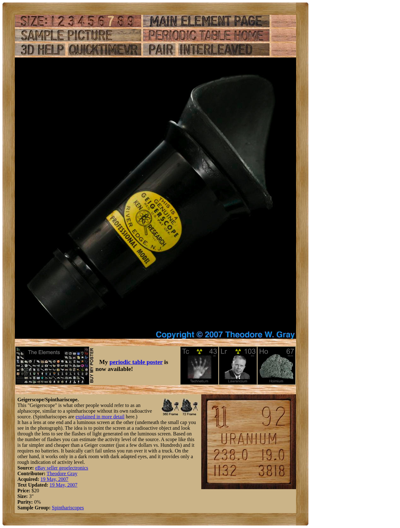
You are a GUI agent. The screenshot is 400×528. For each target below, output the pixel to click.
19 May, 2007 (54, 479)
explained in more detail (100, 416)
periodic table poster (136, 362)
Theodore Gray (62, 473)
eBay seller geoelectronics (61, 467)
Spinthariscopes (68, 507)
